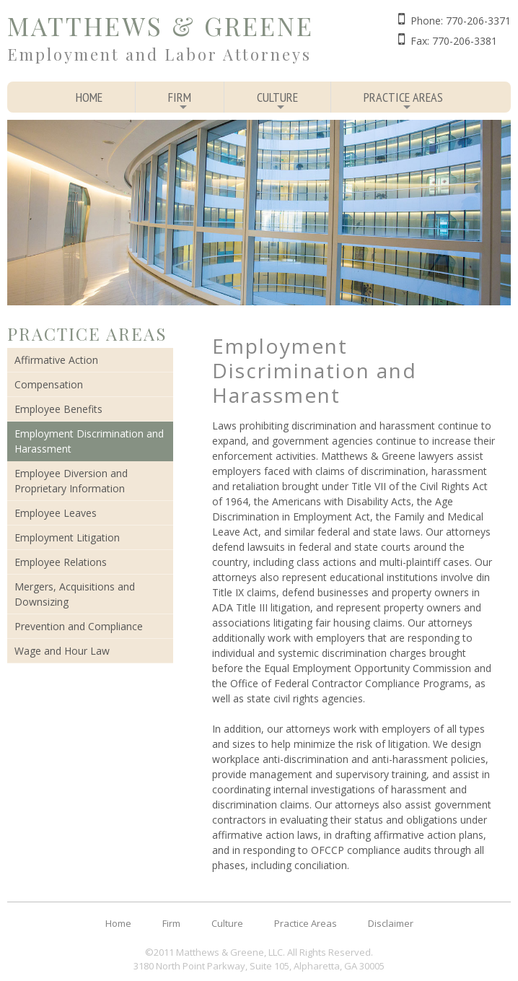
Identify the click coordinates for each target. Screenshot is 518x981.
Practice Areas (403, 101)
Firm (179, 101)
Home (89, 97)
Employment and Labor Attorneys (159, 54)
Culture (277, 101)
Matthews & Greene (160, 26)
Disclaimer (390, 923)
